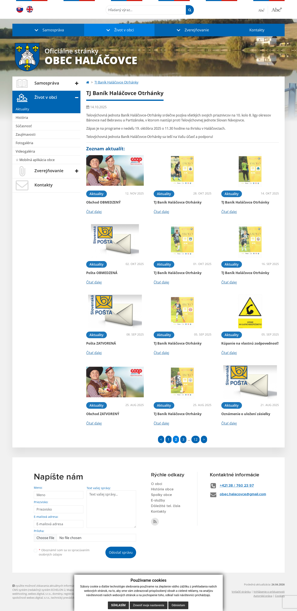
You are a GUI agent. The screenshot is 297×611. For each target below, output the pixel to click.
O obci (156, 484)
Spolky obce (161, 495)
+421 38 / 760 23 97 (237, 485)
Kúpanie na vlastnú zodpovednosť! (250, 343)
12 (195, 439)
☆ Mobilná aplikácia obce (35, 160)
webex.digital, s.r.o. (39, 594)
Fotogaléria (24, 143)
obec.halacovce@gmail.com (243, 494)
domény (57, 594)
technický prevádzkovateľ (66, 597)
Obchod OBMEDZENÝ (103, 202)
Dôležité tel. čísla (165, 506)
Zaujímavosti (25, 134)
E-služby (158, 500)
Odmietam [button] (178, 605)
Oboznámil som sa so (64, 552)
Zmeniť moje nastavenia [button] (148, 605)
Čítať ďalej (94, 212)
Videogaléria (25, 151)
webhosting (19, 594)
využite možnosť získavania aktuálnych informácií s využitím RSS (53, 585)
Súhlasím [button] (118, 605)
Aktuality (22, 109)
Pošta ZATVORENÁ (101, 343)
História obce (162, 489)
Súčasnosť (24, 126)
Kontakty (256, 29)
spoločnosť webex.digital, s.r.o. (31, 597)
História (22, 117)
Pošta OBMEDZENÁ (101, 273)
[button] (48, 30)
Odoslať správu (121, 552)
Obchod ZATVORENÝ (102, 414)
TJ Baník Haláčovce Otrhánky (116, 82)
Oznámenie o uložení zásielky (245, 414)
